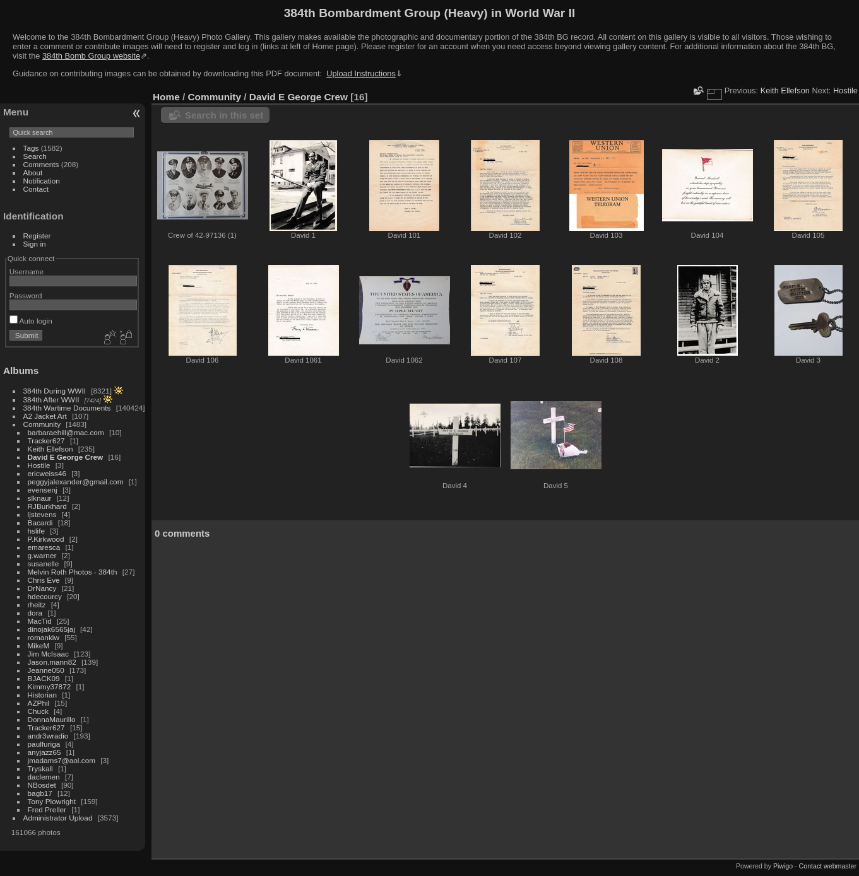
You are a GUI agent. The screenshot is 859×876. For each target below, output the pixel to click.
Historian (42, 695)
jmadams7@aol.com (61, 760)
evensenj (42, 490)
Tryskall (40, 768)
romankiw (43, 637)
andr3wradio (48, 736)
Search (35, 156)
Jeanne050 (46, 670)
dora (35, 613)
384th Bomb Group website (91, 56)
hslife (36, 531)
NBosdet (42, 785)
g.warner (42, 555)
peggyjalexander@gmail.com (76, 481)
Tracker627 (46, 440)
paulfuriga (44, 744)
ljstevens (42, 514)
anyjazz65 (44, 752)
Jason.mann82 (52, 662)
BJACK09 (44, 678)
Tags (31, 148)
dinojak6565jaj (51, 629)
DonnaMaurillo (52, 719)
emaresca (44, 547)
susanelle (43, 563)
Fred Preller (47, 809)
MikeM (39, 645)
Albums (21, 370)
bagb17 (40, 793)
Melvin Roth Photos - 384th (72, 572)
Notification (41, 181)
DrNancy (42, 588)
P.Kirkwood (46, 539)
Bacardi (40, 522)
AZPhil (39, 703)
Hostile (39, 465)
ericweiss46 (47, 473)
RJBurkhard (47, 506)
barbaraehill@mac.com (66, 432)
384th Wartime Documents (67, 408)
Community (42, 424)
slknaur (40, 498)
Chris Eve (44, 580)
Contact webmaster (827, 866)
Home (166, 96)
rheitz (37, 604)
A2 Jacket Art (45, 416)
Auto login (30, 321)
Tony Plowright (52, 801)
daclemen (44, 777)
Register (37, 235)
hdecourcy (45, 596)
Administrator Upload (58, 818)
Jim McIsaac (48, 654)
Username (26, 271)
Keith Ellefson (50, 449)
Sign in (34, 244)
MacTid (40, 621)
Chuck (38, 711)
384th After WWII (51, 399)
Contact (36, 189)
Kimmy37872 (49, 686)
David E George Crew (66, 457)
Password (25, 295)
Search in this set (224, 115)
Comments (41, 164)
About (33, 172)
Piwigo (783, 866)
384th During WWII (54, 391)
